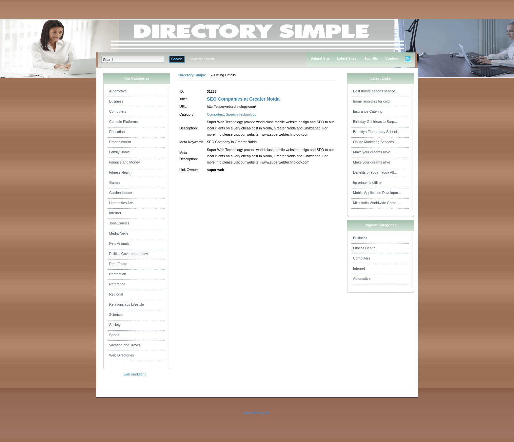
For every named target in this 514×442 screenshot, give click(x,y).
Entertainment (120, 142)
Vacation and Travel (124, 345)
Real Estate (118, 264)
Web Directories (121, 355)
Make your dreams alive (371, 152)
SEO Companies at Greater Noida (243, 99)
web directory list (256, 413)
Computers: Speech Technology (231, 114)
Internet (115, 213)
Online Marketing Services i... (376, 142)
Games (114, 182)
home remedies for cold (371, 101)
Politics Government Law (128, 254)
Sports (114, 335)
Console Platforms (123, 122)
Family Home (119, 152)
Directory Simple (192, 75)
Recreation (117, 274)
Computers (117, 111)
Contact (391, 58)
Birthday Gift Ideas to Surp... (375, 122)
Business (116, 101)
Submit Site (320, 58)
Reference (117, 284)
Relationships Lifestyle (126, 304)
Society (115, 325)
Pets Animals (119, 243)
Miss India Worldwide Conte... (376, 203)
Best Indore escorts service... (375, 91)
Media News (118, 233)
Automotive (118, 91)
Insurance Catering (368, 111)
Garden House (120, 193)
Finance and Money (124, 162)
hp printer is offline (367, 182)
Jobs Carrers (119, 223)
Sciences (116, 315)
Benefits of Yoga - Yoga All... (375, 172)
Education (117, 132)
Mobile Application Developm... (377, 193)
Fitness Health (120, 172)
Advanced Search (202, 59)
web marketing (135, 374)
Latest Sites (347, 58)
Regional (116, 294)
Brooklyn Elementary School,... (377, 132)
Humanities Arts (121, 203)
